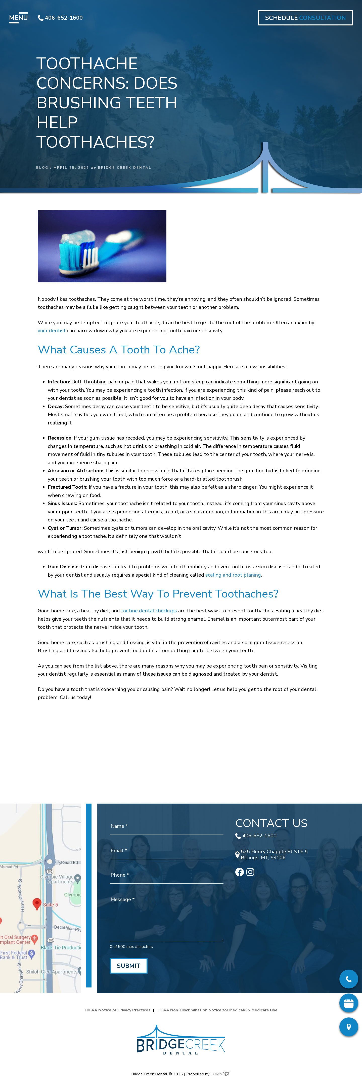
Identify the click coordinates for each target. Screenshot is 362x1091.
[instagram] (250, 874)
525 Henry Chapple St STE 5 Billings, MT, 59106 (271, 855)
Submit (129, 966)
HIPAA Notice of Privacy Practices (118, 1010)
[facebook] (239, 874)
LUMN (220, 1074)
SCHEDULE (305, 18)
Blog (42, 168)
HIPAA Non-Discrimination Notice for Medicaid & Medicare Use (217, 1010)
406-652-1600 (60, 18)
